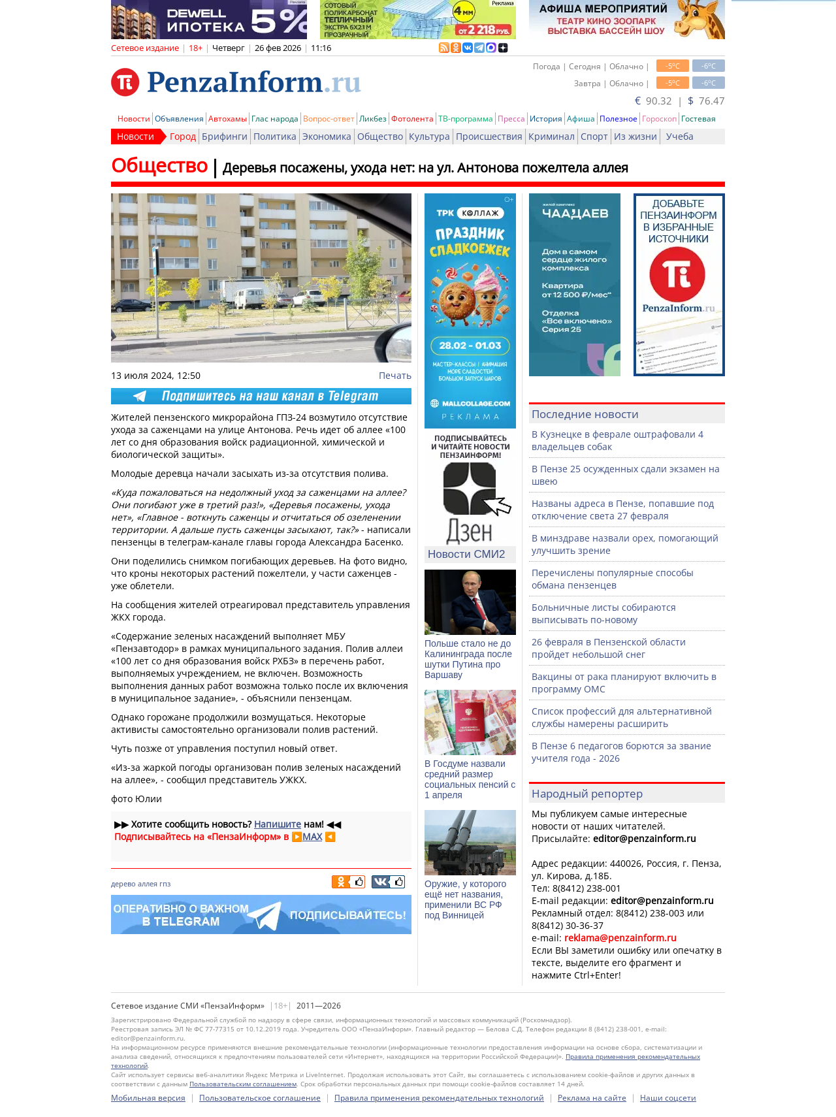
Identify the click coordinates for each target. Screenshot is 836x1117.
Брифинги (225, 136)
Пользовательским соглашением (243, 1083)
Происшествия (489, 136)
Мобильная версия (148, 1097)
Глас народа (274, 118)
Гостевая (698, 118)
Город (183, 136)
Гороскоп (659, 118)
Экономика (326, 136)
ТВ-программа (465, 118)
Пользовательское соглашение (260, 1097)
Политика (275, 136)
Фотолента (412, 118)
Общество (380, 136)
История (546, 118)
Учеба (680, 136)
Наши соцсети (668, 1097)
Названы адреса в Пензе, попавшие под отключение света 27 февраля (623, 509)
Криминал (551, 136)
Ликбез (373, 118)
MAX (312, 836)
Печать (395, 375)
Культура (429, 136)
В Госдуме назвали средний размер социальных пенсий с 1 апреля (470, 779)
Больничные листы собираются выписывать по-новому (604, 613)
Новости (134, 118)
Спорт (594, 136)
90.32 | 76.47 (680, 100)
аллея (147, 883)
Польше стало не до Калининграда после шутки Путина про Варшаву (468, 659)
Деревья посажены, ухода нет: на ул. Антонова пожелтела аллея (425, 167)
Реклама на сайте (592, 1097)
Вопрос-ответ (329, 118)
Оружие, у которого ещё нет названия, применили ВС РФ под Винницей (465, 899)
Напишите (277, 824)
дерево (123, 883)
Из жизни (635, 136)
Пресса (511, 118)
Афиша (581, 118)
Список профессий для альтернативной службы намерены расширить (622, 717)
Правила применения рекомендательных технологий (439, 1097)
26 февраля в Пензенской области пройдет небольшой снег (609, 648)
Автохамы (227, 118)
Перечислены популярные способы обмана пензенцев (613, 578)
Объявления (179, 118)
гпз (164, 883)
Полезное (618, 118)
